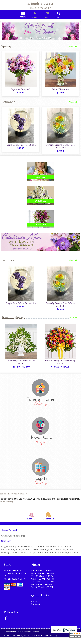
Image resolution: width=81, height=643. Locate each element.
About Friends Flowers (13, 496)
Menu (26, 17)
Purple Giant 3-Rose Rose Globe (20, 146)
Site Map (57, 641)
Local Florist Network (42, 641)
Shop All (74, 47)
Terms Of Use (10, 641)
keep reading (6, 504)
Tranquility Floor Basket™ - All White (20, 363)
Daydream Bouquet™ (20, 90)
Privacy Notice (24, 641)
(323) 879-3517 (40, 8)
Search (55, 18)
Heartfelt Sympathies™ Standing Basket (61, 365)
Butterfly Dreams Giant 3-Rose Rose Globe (61, 147)
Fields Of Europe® (60, 90)
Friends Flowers (40, 3)
